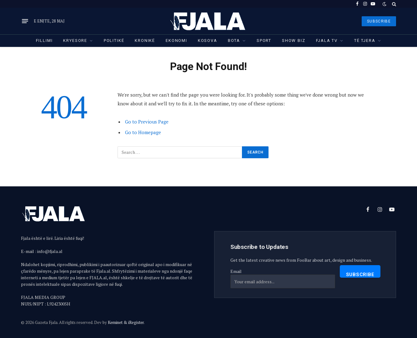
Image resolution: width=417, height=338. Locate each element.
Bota (234, 40)
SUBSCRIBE (379, 21)
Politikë (114, 40)
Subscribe (360, 274)
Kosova (207, 40)
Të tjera (364, 40)
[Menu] (25, 21)
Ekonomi (176, 40)
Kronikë (145, 40)
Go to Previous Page (146, 122)
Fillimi (44, 40)
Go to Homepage (143, 132)
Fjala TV (327, 40)
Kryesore (75, 40)
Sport (264, 40)
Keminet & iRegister (126, 322)
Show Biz (293, 40)
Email (236, 271)
